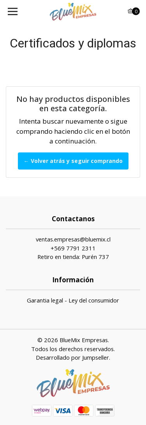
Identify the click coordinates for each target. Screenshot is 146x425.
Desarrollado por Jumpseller (72, 357)
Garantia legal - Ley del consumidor (73, 300)
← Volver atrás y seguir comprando (73, 160)
